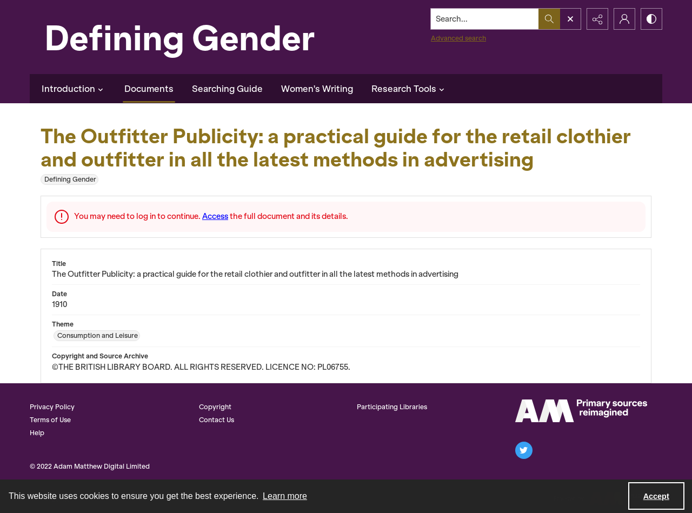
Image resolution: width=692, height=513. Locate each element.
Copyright (215, 407)
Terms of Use (50, 420)
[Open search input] (570, 19)
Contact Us (216, 420)
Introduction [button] (74, 88)
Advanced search (458, 38)
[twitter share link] (524, 450)
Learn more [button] (285, 496)
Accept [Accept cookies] (656, 496)
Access (215, 216)
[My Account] (624, 19)
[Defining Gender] (203, 37)
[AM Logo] (581, 410)
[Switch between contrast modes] (651, 19)
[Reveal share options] (597, 19)
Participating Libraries (392, 407)
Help (37, 433)
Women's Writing (317, 88)
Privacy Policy (52, 407)
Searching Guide (227, 88)
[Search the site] (484, 19)
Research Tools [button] (409, 88)
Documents (149, 88)
